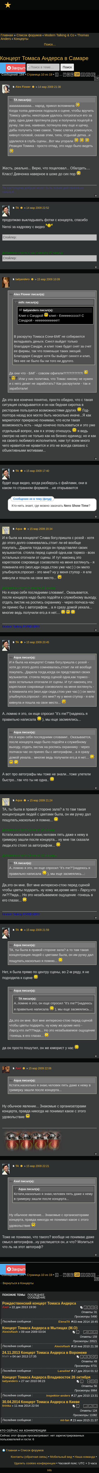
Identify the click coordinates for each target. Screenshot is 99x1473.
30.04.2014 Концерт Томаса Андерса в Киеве (41, 1402)
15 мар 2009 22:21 (37, 1166)
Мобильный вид (61, 1456)
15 (90, 1332)
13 (93, 74)
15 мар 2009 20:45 (37, 642)
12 (87, 74)
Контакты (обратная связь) (29, 1456)
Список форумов (29, 35)
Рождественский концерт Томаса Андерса (39, 1303)
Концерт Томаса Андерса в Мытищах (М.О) (39, 1328)
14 (85, 1332)
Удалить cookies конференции (34, 1463)
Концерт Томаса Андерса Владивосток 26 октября (46, 1377)
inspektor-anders (58, 1395)
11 (82, 74)
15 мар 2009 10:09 (48, 279)
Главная (7, 35)
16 (95, 1332)
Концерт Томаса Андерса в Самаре (44, 58)
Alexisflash (10, 1331)
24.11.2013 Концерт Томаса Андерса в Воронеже (44, 1352)
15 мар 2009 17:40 (37, 470)
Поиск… (50, 44)
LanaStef (64, 1371)
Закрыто (16, 68)
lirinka (6, 1405)
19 (96, 78)
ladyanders (22, 279)
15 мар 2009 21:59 (37, 930)
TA (17, 207)
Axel (18, 1068)
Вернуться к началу (95, 195)
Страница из (39, 74)
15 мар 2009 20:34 (41, 529)
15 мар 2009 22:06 (40, 1068)
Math (5, 1356)
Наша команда (85, 1456)
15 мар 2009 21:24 (41, 800)
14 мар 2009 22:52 (37, 207)
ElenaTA (64, 1321)
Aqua (18, 529)
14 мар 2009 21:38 (49, 86)
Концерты (21, 39)
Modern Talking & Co (59, 35)
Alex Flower (22, 86)
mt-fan (64, 1420)
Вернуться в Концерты (18, 1283)
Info (49, 1470)
